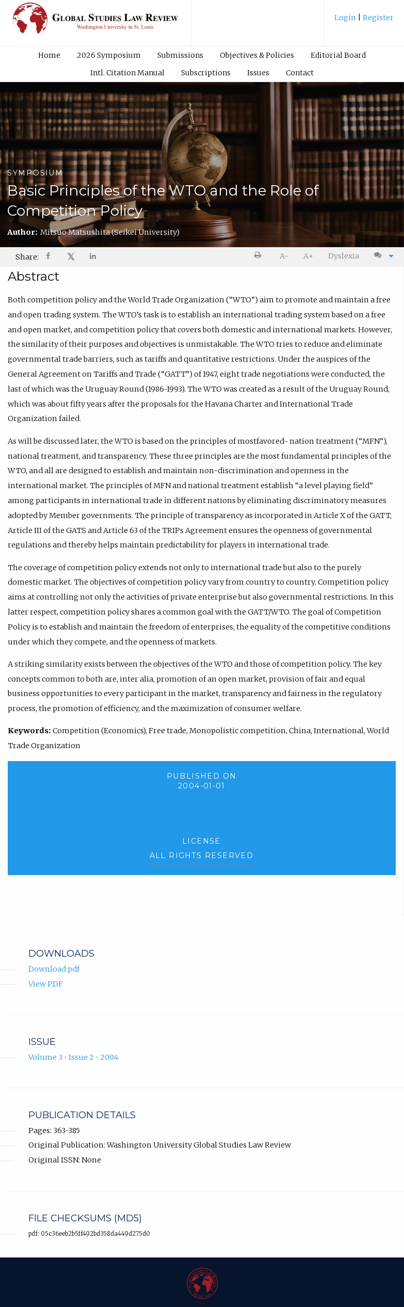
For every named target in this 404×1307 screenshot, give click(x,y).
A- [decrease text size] (284, 256)
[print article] (259, 256)
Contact (300, 72)
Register (377, 17)
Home (49, 55)
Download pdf (53, 969)
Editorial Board (338, 55)
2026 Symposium (109, 55)
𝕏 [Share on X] (71, 257)
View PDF (45, 984)
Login (346, 17)
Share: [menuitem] (27, 257)
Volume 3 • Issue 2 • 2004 (73, 1057)
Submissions (180, 55)
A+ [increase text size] (308, 256)
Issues (258, 72)
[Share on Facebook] (49, 257)
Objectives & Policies (257, 55)
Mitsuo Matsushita (110, 232)
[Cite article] (381, 256)
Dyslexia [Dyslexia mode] (343, 256)
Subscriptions (206, 72)
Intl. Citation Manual (127, 72)
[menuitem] (364, 21)
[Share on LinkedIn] (93, 257)
